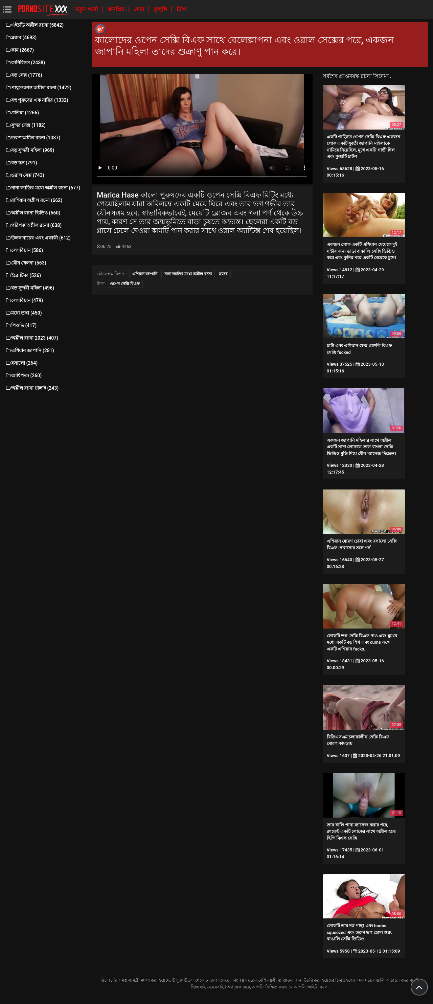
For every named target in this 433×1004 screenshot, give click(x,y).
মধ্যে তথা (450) (23, 313)
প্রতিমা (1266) (22, 112)
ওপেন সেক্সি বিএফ (125, 283)
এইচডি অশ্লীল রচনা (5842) (34, 25)
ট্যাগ (181, 9)
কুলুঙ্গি (161, 9)
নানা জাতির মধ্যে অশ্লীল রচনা (188, 274)
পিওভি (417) (21, 325)
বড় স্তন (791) (21, 162)
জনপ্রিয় (117, 9)
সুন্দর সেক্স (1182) (25, 125)
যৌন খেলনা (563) (25, 263)
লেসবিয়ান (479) (24, 300)
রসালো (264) (21, 363)
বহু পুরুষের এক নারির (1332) (36, 100)
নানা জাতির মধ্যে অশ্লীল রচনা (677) (42, 187)
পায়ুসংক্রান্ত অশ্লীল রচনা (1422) (38, 87)
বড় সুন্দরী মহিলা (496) (29, 288)
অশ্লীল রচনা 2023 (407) (31, 338)
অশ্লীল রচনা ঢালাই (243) (32, 388)
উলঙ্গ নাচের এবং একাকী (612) (38, 238)
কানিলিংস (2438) (25, 62)
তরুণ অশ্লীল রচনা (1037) (32, 137)
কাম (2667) (19, 50)
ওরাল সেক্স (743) (24, 175)
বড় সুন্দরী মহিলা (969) (29, 150)
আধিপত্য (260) (23, 375)
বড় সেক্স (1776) (23, 75)
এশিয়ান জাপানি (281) (29, 350)
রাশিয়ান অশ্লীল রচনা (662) (33, 200)
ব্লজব (223, 274)
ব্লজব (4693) (21, 37)
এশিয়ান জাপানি (144, 274)
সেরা (140, 9)
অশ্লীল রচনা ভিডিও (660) (32, 212)
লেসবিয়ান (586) (24, 250)
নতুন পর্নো (87, 9)
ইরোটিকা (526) (23, 275)
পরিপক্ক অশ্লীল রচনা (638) (33, 225)
